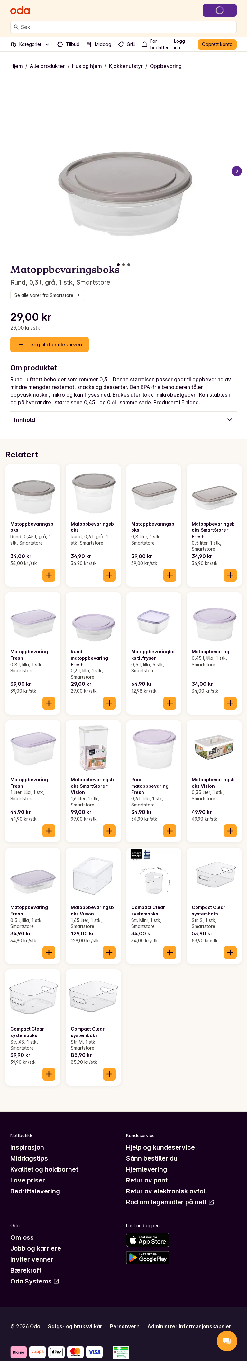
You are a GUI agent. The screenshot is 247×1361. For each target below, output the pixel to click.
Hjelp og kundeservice (160, 1147)
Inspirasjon (27, 1147)
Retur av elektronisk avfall (166, 1191)
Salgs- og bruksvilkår (75, 1326)
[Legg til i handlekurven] (48, 575)
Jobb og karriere (35, 1248)
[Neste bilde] (237, 171)
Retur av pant (147, 1180)
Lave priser (27, 1180)
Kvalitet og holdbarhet (44, 1169)
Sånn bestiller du (152, 1158)
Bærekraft (25, 1270)
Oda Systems (34, 1281)
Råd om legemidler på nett (170, 1202)
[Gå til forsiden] (20, 10)
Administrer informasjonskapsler (189, 1326)
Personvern (125, 1326)
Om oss (22, 1237)
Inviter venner (31, 1259)
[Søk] (16, 27)
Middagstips (29, 1158)
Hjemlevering (146, 1169)
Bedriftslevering (35, 1191)
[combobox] (127, 27)
